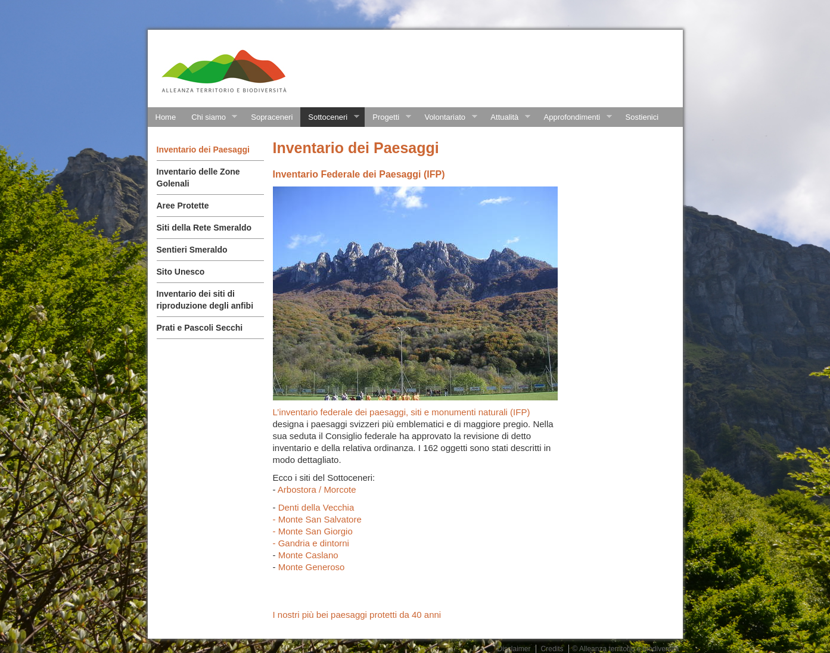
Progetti (388, 117)
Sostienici (642, 117)
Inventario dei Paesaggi (203, 149)
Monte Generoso (311, 567)
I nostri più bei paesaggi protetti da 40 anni (357, 615)
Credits (552, 649)
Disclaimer (514, 649)
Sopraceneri (272, 117)
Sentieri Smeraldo (192, 249)
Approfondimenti (574, 117)
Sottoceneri (329, 117)
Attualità (506, 117)
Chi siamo (210, 117)
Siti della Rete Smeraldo (204, 227)
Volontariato (446, 117)
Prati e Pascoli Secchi (200, 327)
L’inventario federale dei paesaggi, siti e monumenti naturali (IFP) (401, 412)
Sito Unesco (181, 271)
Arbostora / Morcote (317, 489)
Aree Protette (183, 205)
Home (166, 117)
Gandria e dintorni (313, 543)
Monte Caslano (308, 555)
